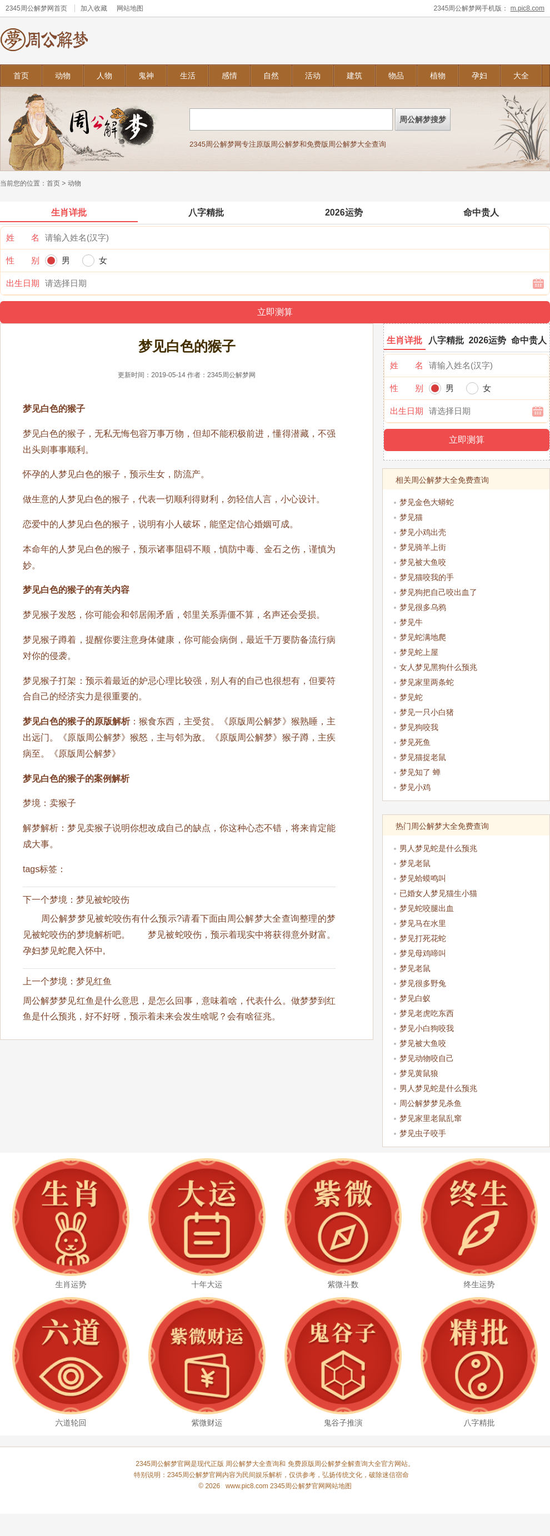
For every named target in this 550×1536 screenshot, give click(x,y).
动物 (63, 75)
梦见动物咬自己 (426, 1058)
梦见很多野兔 (422, 983)
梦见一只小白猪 (426, 712)
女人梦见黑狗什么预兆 (438, 667)
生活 (188, 75)
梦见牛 (411, 622)
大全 (521, 75)
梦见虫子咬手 (422, 1133)
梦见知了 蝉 (420, 772)
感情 (229, 75)
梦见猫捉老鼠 (422, 757)
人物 (104, 75)
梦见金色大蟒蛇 (426, 502)
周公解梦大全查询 (252, 1464)
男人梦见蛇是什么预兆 (438, 848)
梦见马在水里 (422, 923)
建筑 (354, 75)
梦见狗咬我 (418, 727)
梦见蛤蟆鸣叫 (422, 878)
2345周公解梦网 (30, 8)
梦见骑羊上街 (422, 547)
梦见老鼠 (415, 863)
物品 (396, 75)
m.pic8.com (527, 8)
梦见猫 (411, 517)
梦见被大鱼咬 (422, 562)
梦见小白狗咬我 (426, 1028)
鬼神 (146, 75)
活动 (313, 75)
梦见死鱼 (415, 742)
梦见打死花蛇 (422, 938)
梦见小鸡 (415, 787)
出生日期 (22, 283)
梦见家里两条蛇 (426, 682)
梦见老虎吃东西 (426, 1013)
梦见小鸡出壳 (422, 532)
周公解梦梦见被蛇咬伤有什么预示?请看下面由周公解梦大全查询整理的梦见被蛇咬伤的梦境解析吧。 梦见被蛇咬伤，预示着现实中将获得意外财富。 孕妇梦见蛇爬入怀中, (188, 934)
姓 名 (22, 237)
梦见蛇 (411, 697)
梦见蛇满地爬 (422, 637)
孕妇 (479, 75)
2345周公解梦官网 (194, 1475)
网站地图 (130, 8)
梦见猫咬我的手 (426, 577)
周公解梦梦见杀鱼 (430, 1103)
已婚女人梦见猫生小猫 (438, 893)
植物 (438, 75)
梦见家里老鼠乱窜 (430, 1118)
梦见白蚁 (415, 998)
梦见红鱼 (94, 981)
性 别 (22, 260)
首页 (21, 75)
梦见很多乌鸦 (422, 607)
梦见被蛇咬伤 (102, 899)
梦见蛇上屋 (418, 652)
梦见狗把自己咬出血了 (438, 592)
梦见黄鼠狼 (418, 1073)
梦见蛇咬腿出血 (426, 908)
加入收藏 (94, 8)
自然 (271, 75)
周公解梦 (327, 1464)
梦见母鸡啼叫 (422, 953)
